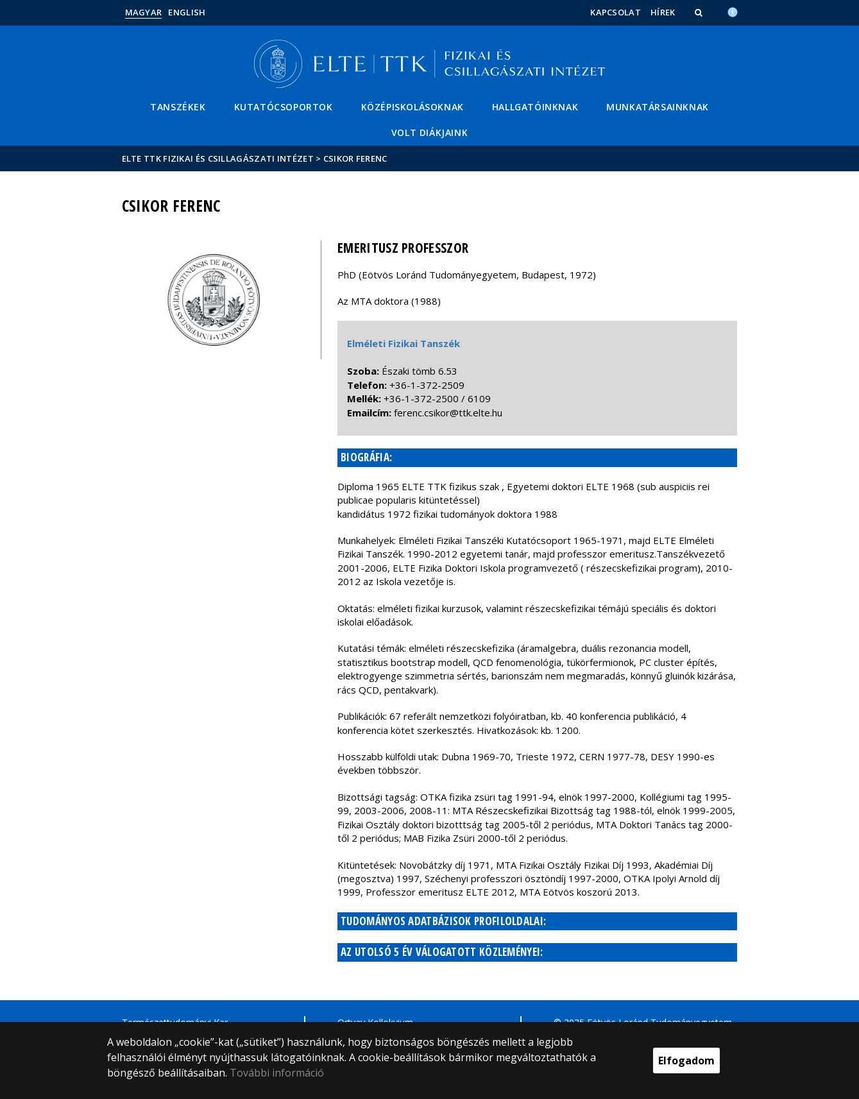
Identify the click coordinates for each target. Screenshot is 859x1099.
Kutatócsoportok (283, 107)
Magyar (143, 12)
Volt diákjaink (429, 132)
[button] (700, 12)
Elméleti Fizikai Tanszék (403, 343)
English (186, 12)
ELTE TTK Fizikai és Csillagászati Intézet (218, 158)
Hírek (663, 12)
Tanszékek (177, 107)
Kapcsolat (615, 12)
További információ (277, 1073)
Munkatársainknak (657, 107)
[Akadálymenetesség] (732, 11)
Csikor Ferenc (355, 158)
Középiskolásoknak (412, 107)
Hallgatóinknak (535, 107)
